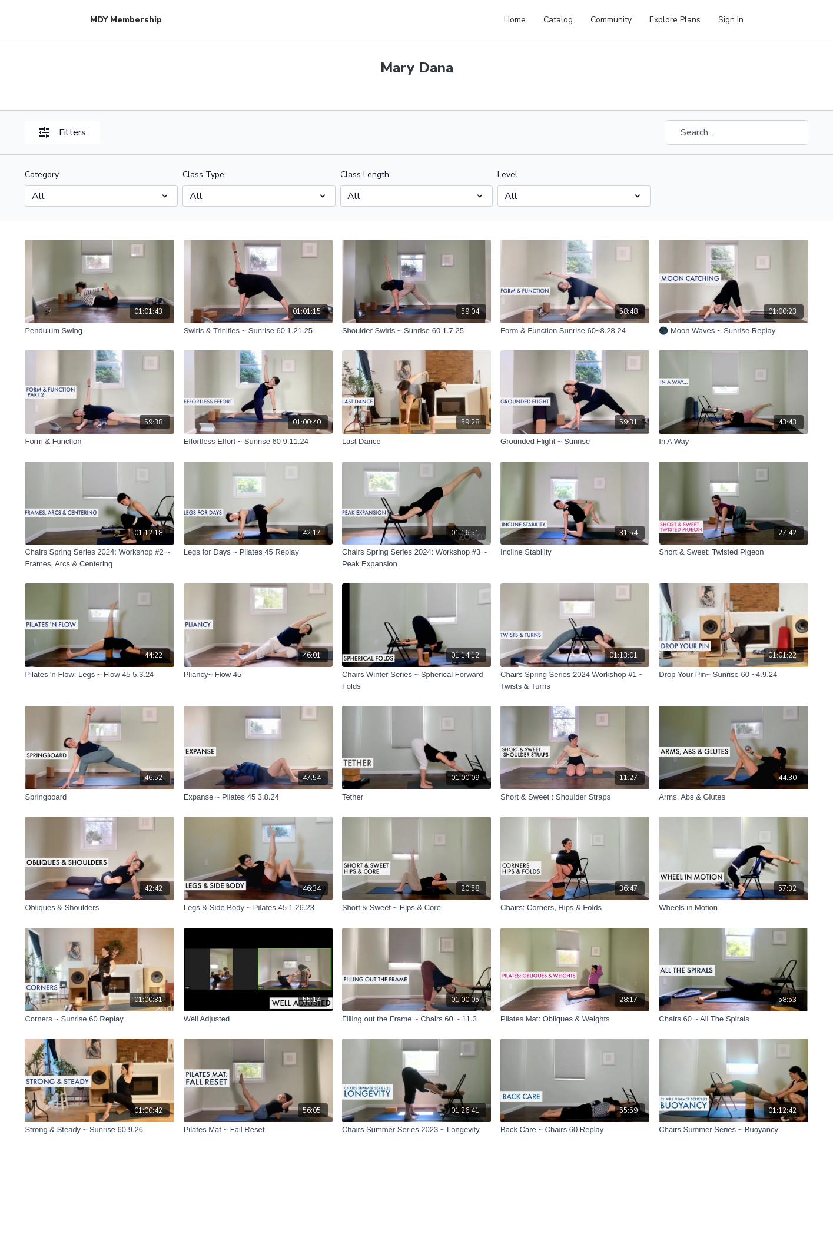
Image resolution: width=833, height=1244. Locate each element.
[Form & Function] (99, 441)
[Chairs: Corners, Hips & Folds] (574, 908)
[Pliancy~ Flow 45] (258, 675)
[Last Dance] (416, 441)
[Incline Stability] (574, 552)
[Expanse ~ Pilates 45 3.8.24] (258, 797)
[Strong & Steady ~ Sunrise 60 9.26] (99, 1130)
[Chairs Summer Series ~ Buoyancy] (733, 1130)
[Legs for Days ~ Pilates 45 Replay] (258, 552)
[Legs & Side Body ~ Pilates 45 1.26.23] (258, 908)
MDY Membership (126, 19)
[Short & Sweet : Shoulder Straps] (574, 797)
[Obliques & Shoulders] (99, 908)
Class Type (203, 174)
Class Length (364, 174)
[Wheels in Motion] (733, 908)
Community (611, 19)
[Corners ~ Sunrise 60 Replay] (99, 1019)
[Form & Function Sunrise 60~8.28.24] (574, 331)
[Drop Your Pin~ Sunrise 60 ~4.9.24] (733, 675)
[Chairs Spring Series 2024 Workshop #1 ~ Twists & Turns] (574, 680)
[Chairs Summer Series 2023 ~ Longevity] (416, 1130)
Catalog (558, 19)
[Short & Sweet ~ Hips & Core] (416, 908)
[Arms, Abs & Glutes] (733, 797)
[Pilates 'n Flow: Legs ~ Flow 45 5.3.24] (99, 675)
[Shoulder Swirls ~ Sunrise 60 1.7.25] (416, 331)
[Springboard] (99, 797)
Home (515, 19)
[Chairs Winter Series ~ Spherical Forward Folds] (416, 680)
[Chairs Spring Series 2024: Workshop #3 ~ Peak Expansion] (416, 557)
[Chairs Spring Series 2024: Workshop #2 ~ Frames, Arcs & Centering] (99, 557)
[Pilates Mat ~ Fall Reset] (258, 1130)
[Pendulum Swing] (99, 331)
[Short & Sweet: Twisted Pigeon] (733, 552)
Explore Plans (675, 19)
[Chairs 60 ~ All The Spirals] (733, 1019)
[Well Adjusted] (258, 1019)
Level (507, 174)
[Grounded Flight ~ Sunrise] (574, 441)
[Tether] (416, 797)
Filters (62, 132)
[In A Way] (733, 441)
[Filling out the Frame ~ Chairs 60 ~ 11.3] (416, 1019)
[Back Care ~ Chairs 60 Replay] (574, 1130)
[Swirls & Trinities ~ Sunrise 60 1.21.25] (258, 331)
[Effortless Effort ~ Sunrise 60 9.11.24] (258, 441)
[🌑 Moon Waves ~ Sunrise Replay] (733, 331)
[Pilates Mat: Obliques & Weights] (574, 1019)
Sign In (731, 19)
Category (42, 174)
